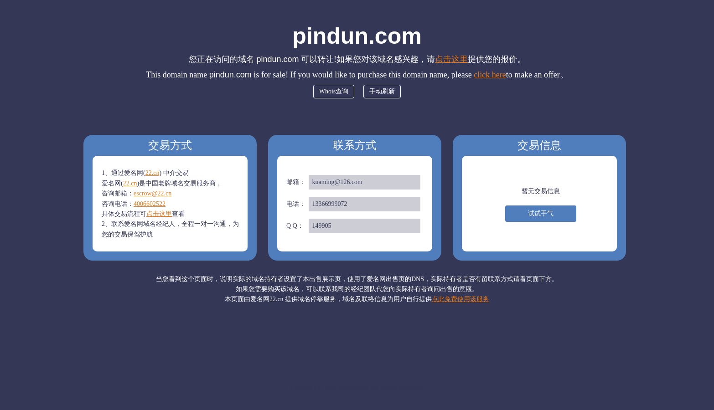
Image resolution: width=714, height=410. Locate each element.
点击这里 (451, 59)
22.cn (152, 172)
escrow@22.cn (152, 193)
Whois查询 (334, 91)
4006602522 (150, 203)
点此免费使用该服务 (460, 299)
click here (490, 74)
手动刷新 (382, 91)
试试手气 (541, 213)
